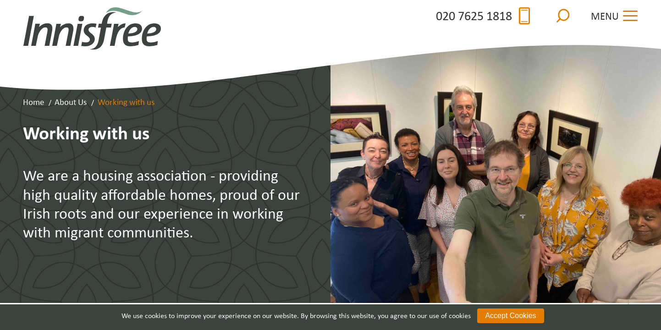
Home (33, 101)
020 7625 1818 (483, 15)
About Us (71, 101)
